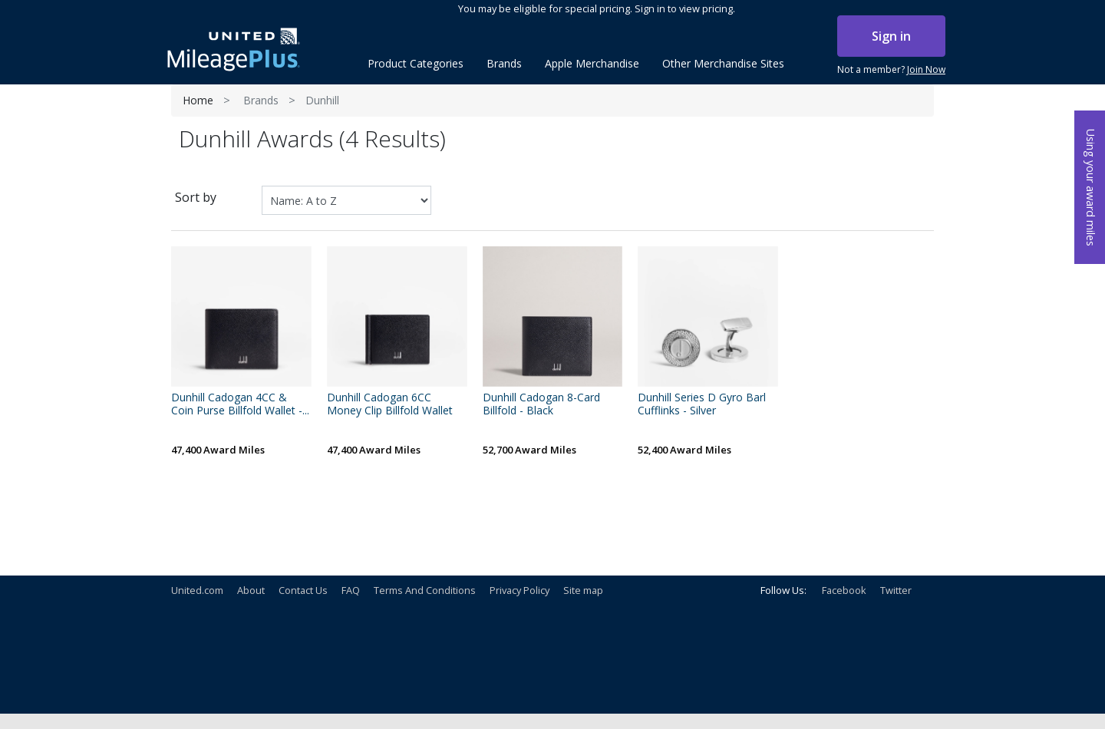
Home (198, 100)
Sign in (891, 36)
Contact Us (303, 590)
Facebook (844, 590)
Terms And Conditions (425, 590)
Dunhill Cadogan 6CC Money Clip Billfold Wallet (390, 404)
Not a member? (891, 70)
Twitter (896, 590)
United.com (197, 590)
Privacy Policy (519, 590)
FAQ (350, 590)
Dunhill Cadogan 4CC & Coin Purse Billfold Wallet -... (240, 404)
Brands (261, 100)
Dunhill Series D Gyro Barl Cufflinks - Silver (702, 404)
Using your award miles (1091, 187)
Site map (583, 590)
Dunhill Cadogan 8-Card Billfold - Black (541, 404)
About (251, 590)
